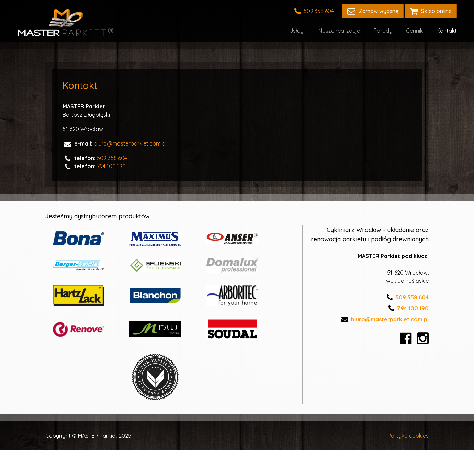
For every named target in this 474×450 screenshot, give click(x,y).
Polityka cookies (408, 435)
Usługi (297, 30)
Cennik (414, 30)
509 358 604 (314, 11)
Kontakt (447, 30)
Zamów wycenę (372, 11)
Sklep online (431, 11)
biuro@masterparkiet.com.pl (130, 143)
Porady (383, 30)
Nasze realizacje (339, 30)
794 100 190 (111, 166)
